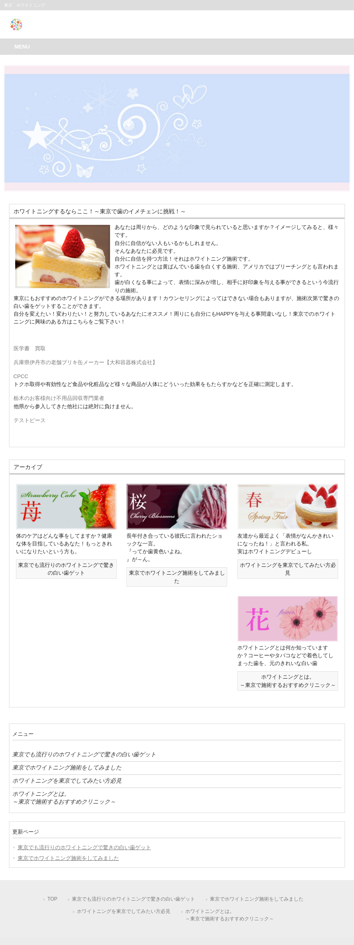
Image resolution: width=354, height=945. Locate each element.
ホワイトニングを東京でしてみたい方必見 (67, 780)
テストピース (30, 420)
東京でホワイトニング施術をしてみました (67, 767)
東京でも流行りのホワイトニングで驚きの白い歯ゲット (84, 754)
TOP (52, 899)
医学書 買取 (30, 348)
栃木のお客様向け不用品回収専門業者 (59, 398)
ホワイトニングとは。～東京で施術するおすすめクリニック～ (64, 797)
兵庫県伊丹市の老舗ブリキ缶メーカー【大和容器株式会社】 (86, 362)
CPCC (21, 376)
